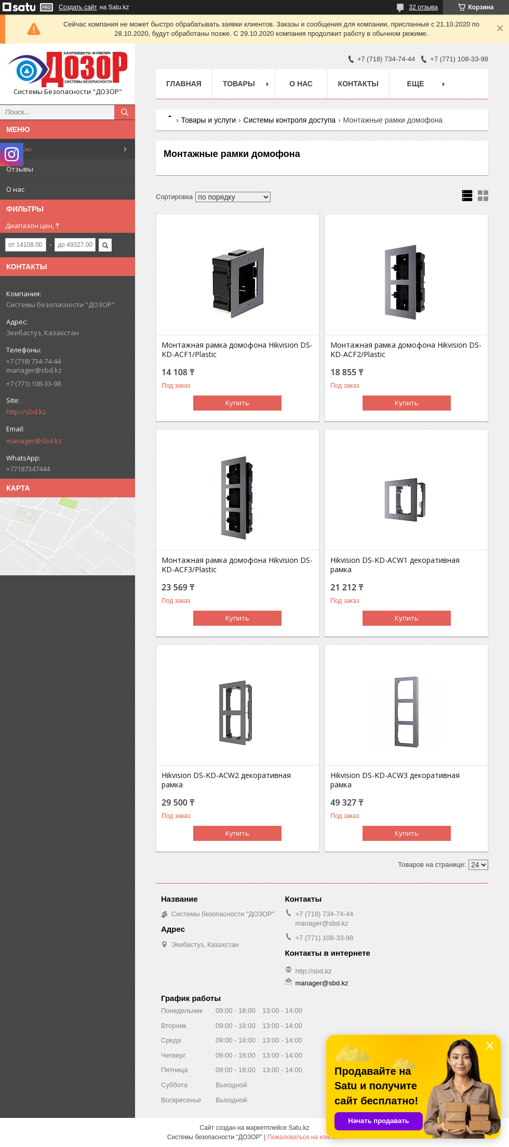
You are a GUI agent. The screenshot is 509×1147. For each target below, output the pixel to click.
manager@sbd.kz (34, 440)
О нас (15, 189)
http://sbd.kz (26, 411)
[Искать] (124, 112)
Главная (184, 84)
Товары (19, 148)
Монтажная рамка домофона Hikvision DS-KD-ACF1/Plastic (237, 349)
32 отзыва (423, 7)
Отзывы (19, 169)
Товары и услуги (208, 120)
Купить (237, 402)
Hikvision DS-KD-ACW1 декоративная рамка (395, 565)
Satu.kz (298, 1127)
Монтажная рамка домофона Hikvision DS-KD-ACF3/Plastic (237, 565)
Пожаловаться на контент (304, 1137)
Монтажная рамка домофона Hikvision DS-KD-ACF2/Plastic (405, 349)
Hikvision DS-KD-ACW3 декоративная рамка (395, 780)
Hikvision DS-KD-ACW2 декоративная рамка (226, 780)
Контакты (358, 84)
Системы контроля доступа (290, 120)
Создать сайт (78, 7)
